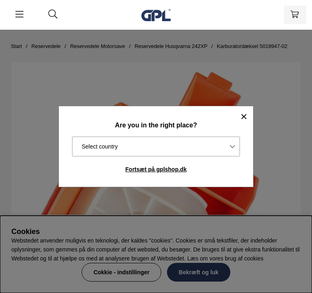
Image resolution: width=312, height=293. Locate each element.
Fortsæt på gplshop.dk (156, 169)
